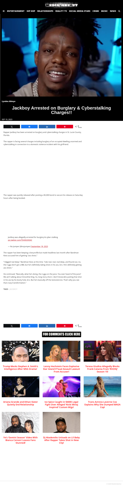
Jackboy (13, 289)
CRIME (96, 11)
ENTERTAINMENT (15, 11)
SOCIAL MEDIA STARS (79, 11)
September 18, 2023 (39, 246)
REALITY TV (61, 11)
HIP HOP (31, 11)
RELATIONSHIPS (45, 11)
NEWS (113, 11)
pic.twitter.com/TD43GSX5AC (20, 240)
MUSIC (104, 11)
